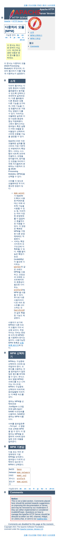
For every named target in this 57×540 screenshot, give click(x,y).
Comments (34, 46)
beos (19, 469)
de (18, 35)
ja (14, 37)
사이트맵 (51, 5)
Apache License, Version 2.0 (31, 529)
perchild (19, 310)
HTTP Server (17, 21)
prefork (18, 290)
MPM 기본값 (35, 38)
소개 (32, 32)
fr (10, 37)
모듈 (25, 5)
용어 (44, 5)
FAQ (39, 5)
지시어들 (32, 5)
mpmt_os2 (21, 475)
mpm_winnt (19, 193)
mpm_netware (23, 472)
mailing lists (42, 519)
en (22, 35)
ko (18, 37)
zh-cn (22, 40)
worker (17, 267)
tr (23, 37)
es (6, 37)
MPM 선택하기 (36, 35)
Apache (7, 21)
